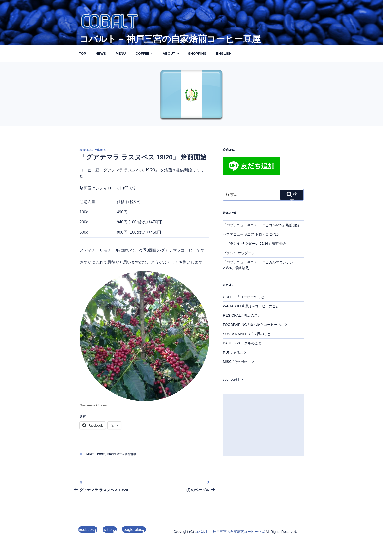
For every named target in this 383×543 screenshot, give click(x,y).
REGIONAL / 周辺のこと (242, 315)
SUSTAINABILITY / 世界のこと (247, 334)
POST (101, 454)
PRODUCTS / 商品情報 (121, 454)
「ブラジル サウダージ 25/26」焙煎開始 (254, 243)
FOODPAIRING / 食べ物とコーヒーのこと (255, 324)
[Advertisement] (263, 425)
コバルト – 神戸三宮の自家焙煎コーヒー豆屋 (170, 39)
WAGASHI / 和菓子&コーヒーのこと (251, 306)
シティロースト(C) (112, 188)
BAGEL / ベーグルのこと (242, 343)
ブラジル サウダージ (239, 253)
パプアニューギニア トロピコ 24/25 (251, 234)
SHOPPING (197, 53)
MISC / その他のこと (239, 362)
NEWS (100, 53)
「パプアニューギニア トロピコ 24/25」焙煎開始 (261, 225)
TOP (82, 53)
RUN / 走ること (235, 352)
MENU (121, 53)
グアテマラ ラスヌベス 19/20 (129, 170)
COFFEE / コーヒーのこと (243, 297)
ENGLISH (224, 53)
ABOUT (171, 53)
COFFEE (144, 53)
